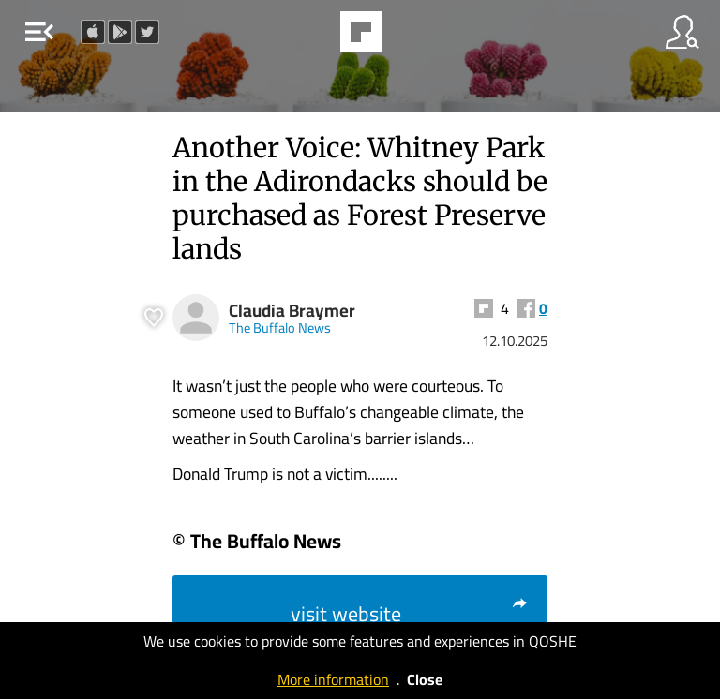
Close (424, 679)
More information (333, 679)
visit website (410, 613)
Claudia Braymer (292, 310)
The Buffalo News (280, 327)
